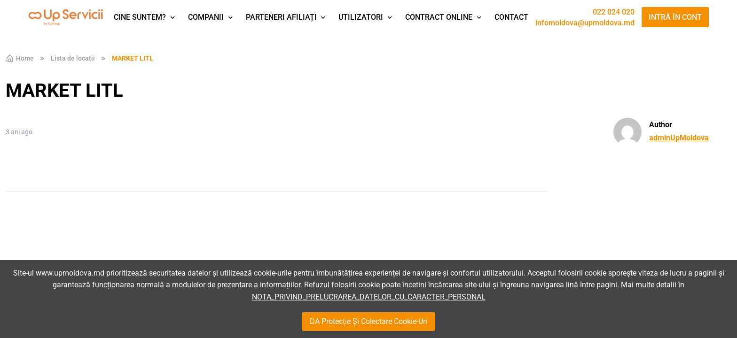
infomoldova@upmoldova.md (585, 23)
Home (20, 58)
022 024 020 (614, 12)
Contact (511, 17)
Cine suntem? (140, 17)
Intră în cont (675, 17)
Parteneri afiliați (281, 17)
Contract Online (438, 17)
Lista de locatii (73, 58)
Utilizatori (360, 17)
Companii (206, 17)
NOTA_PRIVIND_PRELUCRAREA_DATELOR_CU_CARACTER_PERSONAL (369, 296)
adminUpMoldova (679, 137)
